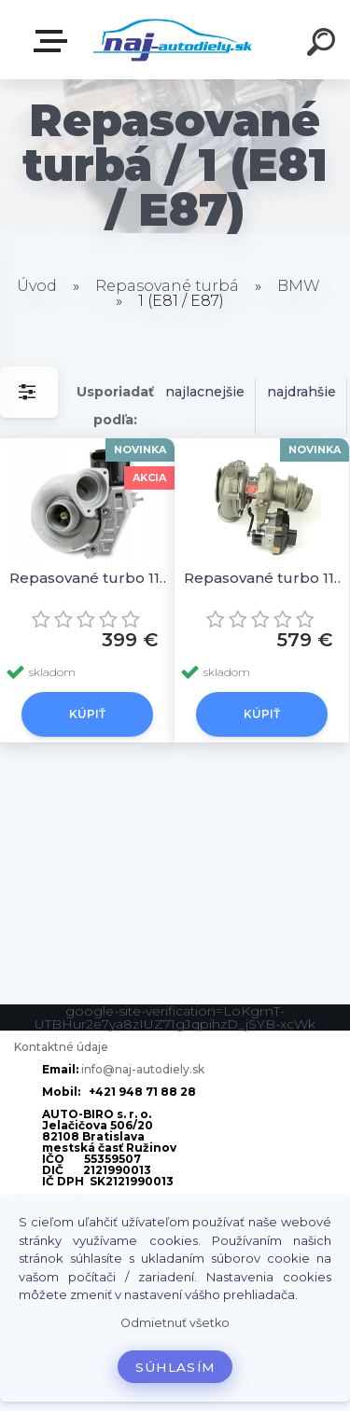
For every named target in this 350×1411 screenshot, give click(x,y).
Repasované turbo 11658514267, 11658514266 (264, 578)
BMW (298, 286)
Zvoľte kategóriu (54, 41)
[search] (324, 44)
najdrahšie (301, 391)
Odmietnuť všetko (175, 1323)
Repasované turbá (167, 286)
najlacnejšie (205, 391)
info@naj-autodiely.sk (142, 1069)
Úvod (37, 286)
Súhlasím (175, 1367)
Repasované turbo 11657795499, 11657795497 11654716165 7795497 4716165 (90, 578)
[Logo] (173, 40)
